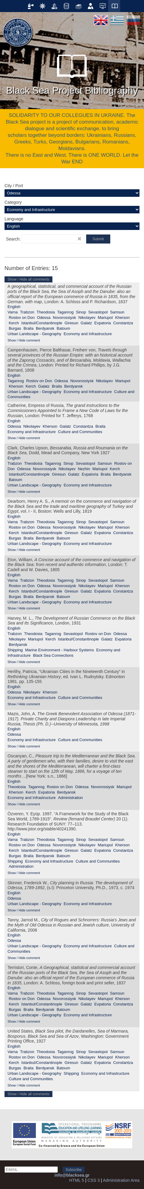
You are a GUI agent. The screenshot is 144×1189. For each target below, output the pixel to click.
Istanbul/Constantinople (41, 323)
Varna (13, 312)
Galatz (86, 323)
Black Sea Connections (53, 655)
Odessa (44, 317)
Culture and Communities (80, 431)
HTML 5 (76, 1180)
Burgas (15, 328)
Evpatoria (102, 323)
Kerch (14, 323)
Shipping (15, 650)
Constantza (123, 323)
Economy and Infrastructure (88, 334)
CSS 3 (93, 1180)
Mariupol (105, 317)
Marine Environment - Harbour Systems (59, 650)
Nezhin (84, 469)
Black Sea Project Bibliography (72, 72)
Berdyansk (45, 328)
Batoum (63, 328)
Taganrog (65, 312)
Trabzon (27, 312)
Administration (70, 797)
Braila (28, 328)
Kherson (122, 317)
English (14, 306)
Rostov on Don (22, 317)
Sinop (81, 312)
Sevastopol (98, 312)
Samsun (117, 312)
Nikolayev (86, 317)
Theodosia (46, 312)
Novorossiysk (64, 317)
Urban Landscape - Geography (34, 334)
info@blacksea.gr (72, 1175)
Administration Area (121, 1180)
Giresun (71, 323)
